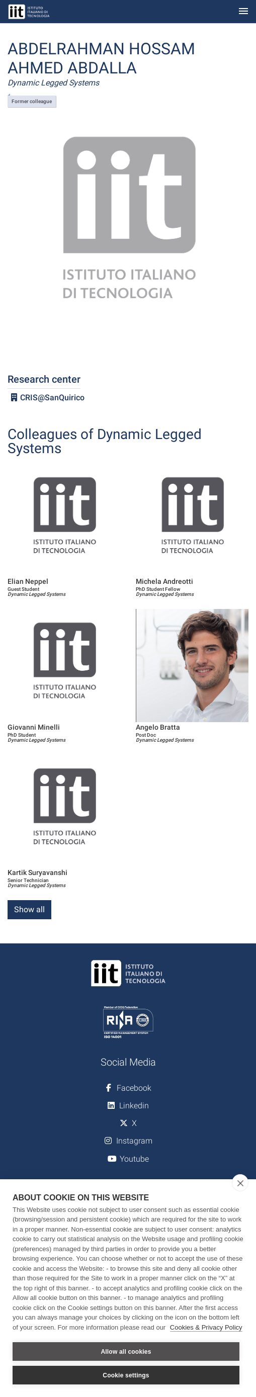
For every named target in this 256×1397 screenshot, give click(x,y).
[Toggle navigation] (243, 12)
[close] (240, 1182)
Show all (29, 909)
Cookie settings (126, 1375)
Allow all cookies (126, 1351)
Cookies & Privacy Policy (206, 1327)
